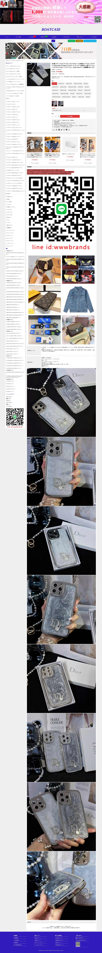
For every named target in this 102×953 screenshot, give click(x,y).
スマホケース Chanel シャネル (13, 106)
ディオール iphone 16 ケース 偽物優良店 (15, 84)
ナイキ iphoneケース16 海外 (13, 96)
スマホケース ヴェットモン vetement (14, 178)
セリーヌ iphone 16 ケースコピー (14, 73)
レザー (8, 220)
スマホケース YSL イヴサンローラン (14, 127)
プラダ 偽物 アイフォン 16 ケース (14, 81)
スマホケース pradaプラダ (12, 139)
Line (8, 404)
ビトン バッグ (10, 245)
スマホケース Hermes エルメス (13, 119)
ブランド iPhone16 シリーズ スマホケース (15, 256)
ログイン (72, 41)
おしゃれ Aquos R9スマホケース (13, 333)
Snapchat (9, 406)
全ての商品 (18, 37)
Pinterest (9, 396)
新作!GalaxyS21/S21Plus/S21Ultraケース (15, 296)
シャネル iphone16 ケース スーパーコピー (15, 79)
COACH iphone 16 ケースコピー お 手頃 (15, 90)
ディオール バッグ (10, 230)
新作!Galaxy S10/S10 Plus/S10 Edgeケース (16, 302)
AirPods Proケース (11, 386)
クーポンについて (38, 944)
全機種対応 (9, 227)
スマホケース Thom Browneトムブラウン (15, 180)
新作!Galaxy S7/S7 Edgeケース (13, 309)
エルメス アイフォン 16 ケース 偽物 (14, 76)
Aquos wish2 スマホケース (12, 354)
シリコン (8, 222)
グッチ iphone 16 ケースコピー (13, 68)
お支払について (59, 937)
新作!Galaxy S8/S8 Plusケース (13, 307)
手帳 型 (8, 199)
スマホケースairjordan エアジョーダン (15, 162)
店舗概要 (16, 937)
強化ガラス (9, 217)
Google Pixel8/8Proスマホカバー (13, 324)
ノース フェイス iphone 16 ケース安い (15, 93)
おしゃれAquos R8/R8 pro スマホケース (15, 338)
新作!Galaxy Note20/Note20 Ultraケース (15, 312)
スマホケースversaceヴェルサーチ (14, 175)
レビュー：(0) (54, 73)
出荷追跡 (54, 37)
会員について (38, 937)
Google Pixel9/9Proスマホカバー (13, 321)
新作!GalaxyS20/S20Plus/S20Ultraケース (15, 299)
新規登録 (80, 41)
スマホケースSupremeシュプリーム (14, 144)
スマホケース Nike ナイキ (12, 109)
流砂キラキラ (9, 225)
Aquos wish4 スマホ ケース (12, 348)
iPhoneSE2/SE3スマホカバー (13, 276)
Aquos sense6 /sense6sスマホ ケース (15, 346)
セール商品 (30, 37)
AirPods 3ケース (10, 383)
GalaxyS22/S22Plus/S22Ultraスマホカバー (15, 294)
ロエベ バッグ (10, 238)
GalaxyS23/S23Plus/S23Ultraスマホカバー (15, 291)
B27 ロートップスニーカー (68, 154)
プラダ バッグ (10, 235)
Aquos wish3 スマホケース (12, 351)
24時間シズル (9, 196)
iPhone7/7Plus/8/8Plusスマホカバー (14, 278)
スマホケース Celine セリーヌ (13, 122)
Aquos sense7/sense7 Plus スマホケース (15, 343)
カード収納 (9, 201)
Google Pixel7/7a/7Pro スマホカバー (14, 326)
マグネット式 (9, 212)
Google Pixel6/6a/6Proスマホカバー (14, 329)
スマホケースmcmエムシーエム (13, 141)
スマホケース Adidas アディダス (13, 111)
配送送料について (59, 940)
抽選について (38, 940)
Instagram (9, 402)
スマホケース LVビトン (11, 104)
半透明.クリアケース (11, 207)
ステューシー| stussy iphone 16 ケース (15, 150)
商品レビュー (80, 37)
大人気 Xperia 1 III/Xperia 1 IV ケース (14, 357)
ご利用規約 (16, 940)
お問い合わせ (66, 37)
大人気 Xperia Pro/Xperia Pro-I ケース (15, 365)
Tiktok (8, 400)
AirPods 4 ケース (10, 391)
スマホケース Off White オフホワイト (14, 134)
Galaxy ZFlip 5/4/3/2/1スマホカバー (14, 282)
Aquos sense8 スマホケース (13, 341)
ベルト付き (9, 209)
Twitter (8, 398)
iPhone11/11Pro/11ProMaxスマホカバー (15, 271)
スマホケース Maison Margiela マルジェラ (16, 191)
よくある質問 (93, 37)
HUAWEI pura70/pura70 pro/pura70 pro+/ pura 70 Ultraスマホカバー (14, 376)
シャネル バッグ (10, 243)
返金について (58, 942)
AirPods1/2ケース (10, 381)
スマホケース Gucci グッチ (12, 117)
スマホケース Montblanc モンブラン (14, 185)
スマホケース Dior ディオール (17, 60)
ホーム (7, 37)
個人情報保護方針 (18, 944)
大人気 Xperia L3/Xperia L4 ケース (14, 368)
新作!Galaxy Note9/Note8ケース (13, 317)
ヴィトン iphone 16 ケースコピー (14, 66)
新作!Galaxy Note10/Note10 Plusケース (15, 315)
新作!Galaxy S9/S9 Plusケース (13, 304)
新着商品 (43, 37)
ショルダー (9, 204)
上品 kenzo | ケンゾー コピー (13, 170)
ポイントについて (38, 942)
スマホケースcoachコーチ (12, 157)
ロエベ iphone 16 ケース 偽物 (13, 71)
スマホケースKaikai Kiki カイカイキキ (14, 188)
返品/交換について (60, 944)
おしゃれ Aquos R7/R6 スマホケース (14, 335)
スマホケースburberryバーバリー (14, 136)
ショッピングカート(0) (90, 41)
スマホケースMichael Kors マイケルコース (16, 165)
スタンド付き (9, 214)
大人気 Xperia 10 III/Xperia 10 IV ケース (15, 360)
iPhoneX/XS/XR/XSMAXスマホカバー (14, 273)
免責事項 (16, 942)
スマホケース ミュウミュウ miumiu (14, 183)
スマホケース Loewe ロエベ (12, 114)
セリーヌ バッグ (10, 232)
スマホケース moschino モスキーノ (14, 159)
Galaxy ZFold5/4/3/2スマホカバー (14, 285)
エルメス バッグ (10, 240)
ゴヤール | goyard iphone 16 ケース (14, 167)
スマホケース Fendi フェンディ (13, 124)
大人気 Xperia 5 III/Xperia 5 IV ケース (14, 363)
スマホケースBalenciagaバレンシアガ (15, 172)
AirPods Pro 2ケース (11, 389)
